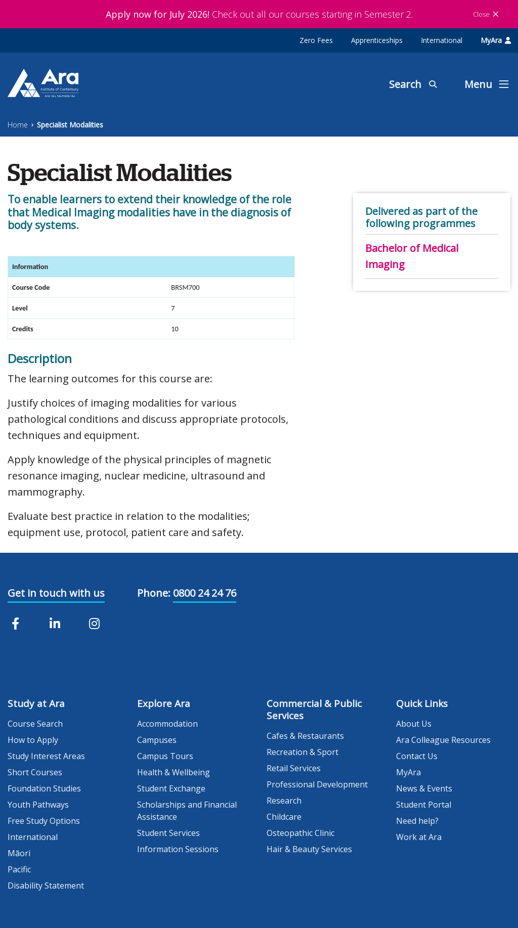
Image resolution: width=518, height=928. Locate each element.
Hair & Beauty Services (309, 849)
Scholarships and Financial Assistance (187, 810)
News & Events (424, 788)
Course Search (35, 723)
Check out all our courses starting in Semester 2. (259, 14)
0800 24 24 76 (204, 593)
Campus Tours (165, 756)
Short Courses (35, 772)
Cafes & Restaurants (305, 735)
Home (18, 124)
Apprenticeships (377, 40)
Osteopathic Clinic (300, 832)
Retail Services (294, 768)
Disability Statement (46, 885)
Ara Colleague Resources (443, 739)
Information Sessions (178, 849)
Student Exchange (171, 788)
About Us (413, 723)
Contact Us (417, 756)
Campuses (157, 739)
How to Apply (33, 739)
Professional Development (317, 784)
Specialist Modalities (70, 124)
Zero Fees (316, 40)
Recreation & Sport (302, 752)
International (441, 40)
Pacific (19, 869)
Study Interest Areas (46, 756)
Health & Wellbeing (173, 772)
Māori (19, 853)
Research (284, 800)
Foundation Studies (44, 788)
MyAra (496, 40)
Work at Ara (419, 837)
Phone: (153, 593)
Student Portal (423, 804)
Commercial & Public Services (314, 709)
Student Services (168, 832)
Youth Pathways (38, 804)
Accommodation (167, 723)
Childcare (284, 816)
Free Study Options (44, 820)
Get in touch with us (56, 593)
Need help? (417, 820)
